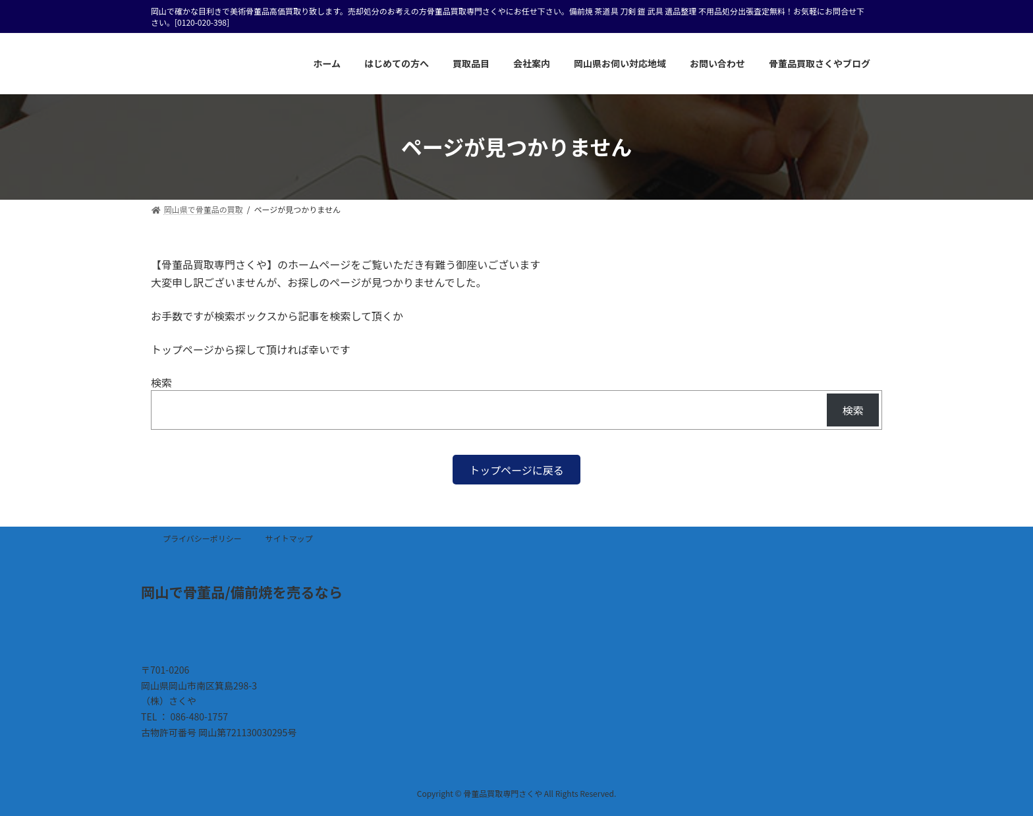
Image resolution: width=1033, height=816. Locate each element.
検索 (161, 382)
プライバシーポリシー (202, 538)
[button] (516, 469)
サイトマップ (289, 538)
